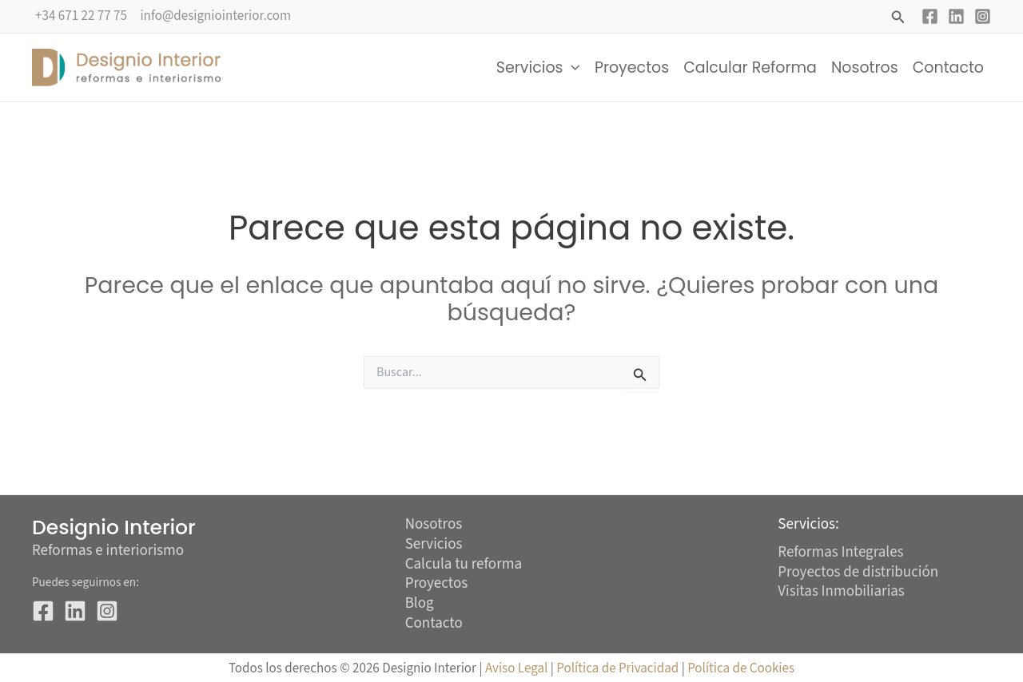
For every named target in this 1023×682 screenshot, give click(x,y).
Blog (419, 604)
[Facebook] (929, 16)
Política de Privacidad (618, 668)
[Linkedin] (956, 16)
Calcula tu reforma (463, 565)
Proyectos (632, 67)
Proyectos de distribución (858, 572)
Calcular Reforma (750, 67)
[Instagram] (982, 16)
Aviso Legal (516, 668)
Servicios (538, 68)
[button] (898, 18)
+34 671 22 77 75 (81, 16)
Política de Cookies (740, 668)
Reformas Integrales (841, 552)
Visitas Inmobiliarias (841, 591)
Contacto (948, 67)
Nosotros (864, 67)
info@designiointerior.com (215, 16)
